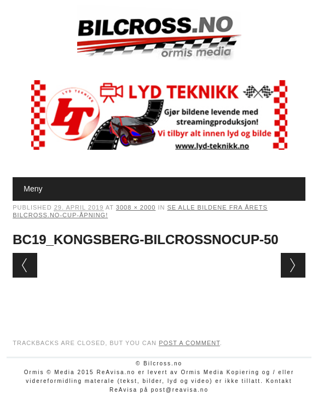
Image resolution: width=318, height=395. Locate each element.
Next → (293, 265)
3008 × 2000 (135, 207)
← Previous (25, 265)
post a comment (189, 343)
